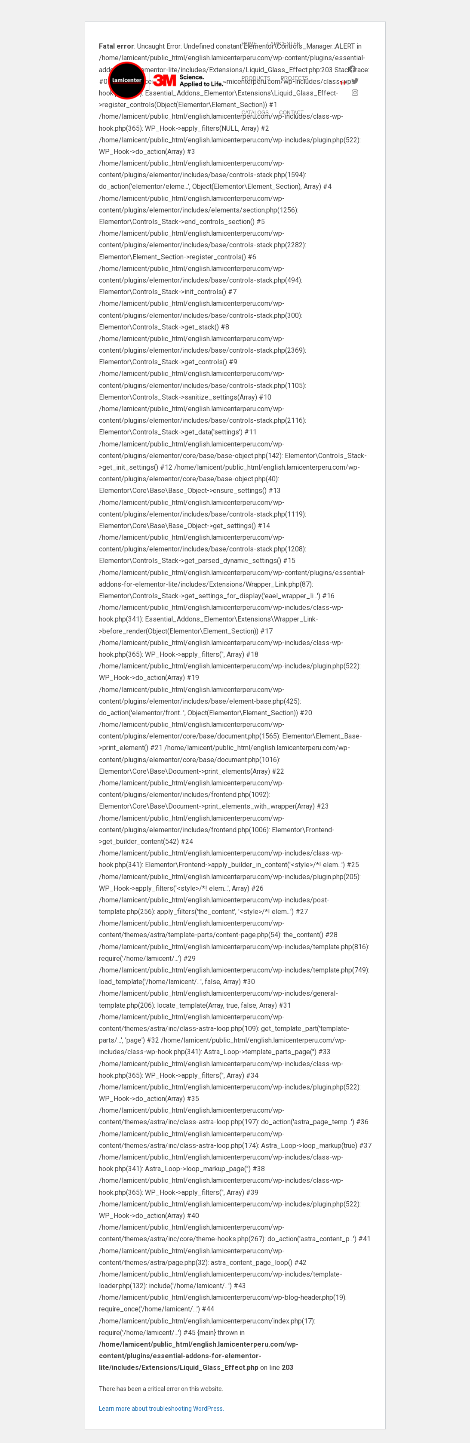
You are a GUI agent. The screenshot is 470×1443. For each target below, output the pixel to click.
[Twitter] (355, 81)
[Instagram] (355, 92)
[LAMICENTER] (168, 80)
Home (249, 44)
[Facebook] (352, 69)
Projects (294, 78)
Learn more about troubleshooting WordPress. (161, 1408)
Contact (291, 113)
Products (256, 78)
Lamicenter (284, 44)
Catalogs (255, 113)
